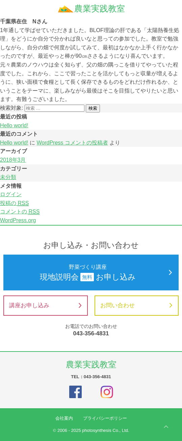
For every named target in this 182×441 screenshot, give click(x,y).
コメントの (20, 212)
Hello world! (14, 125)
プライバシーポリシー (105, 418)
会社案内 (64, 418)
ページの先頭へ (166, 426)
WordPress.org (18, 220)
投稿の (14, 203)
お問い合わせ (136, 305)
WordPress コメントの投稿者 (72, 143)
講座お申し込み (45, 305)
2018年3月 (13, 160)
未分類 (8, 177)
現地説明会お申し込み (91, 272)
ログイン (11, 194)
